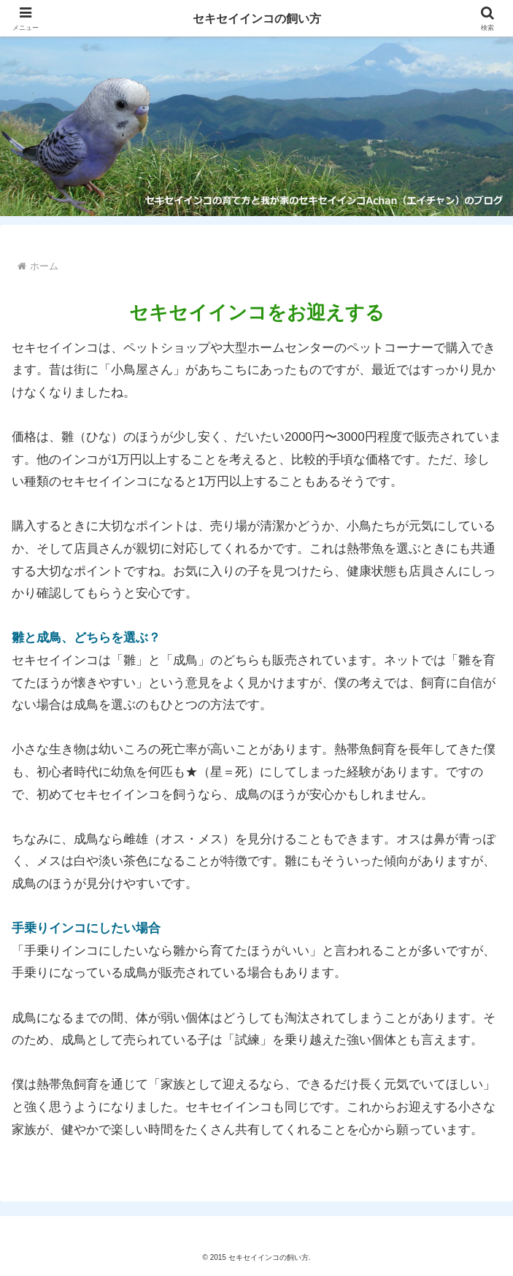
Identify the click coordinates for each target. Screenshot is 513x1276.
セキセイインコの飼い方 (256, 18)
